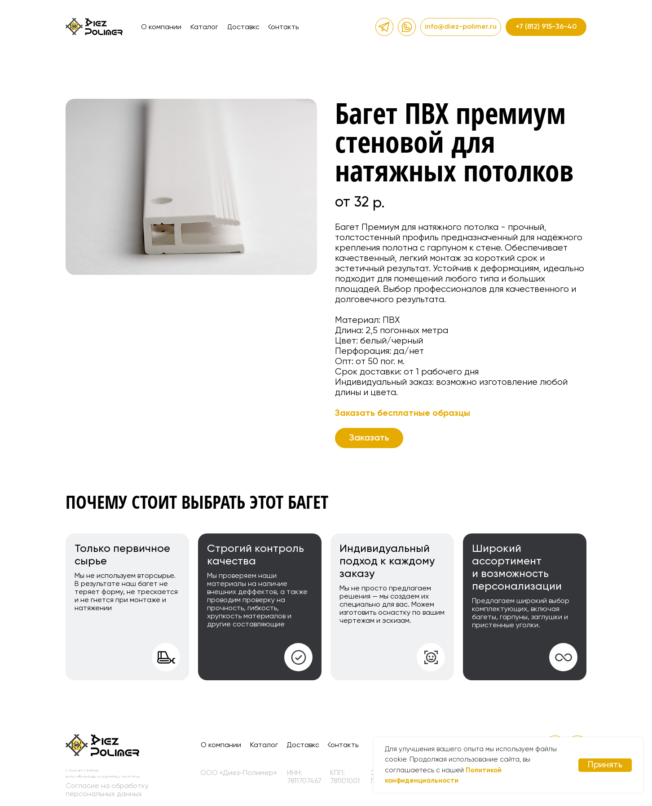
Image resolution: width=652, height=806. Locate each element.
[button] (369, 438)
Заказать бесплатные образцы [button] (402, 413)
